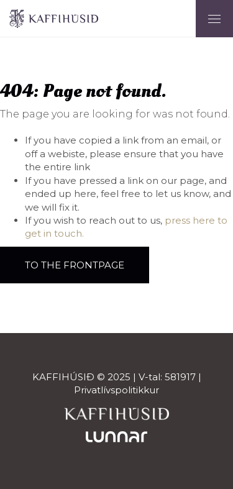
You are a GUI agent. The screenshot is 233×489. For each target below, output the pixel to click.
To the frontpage (74, 265)
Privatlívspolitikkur (116, 390)
